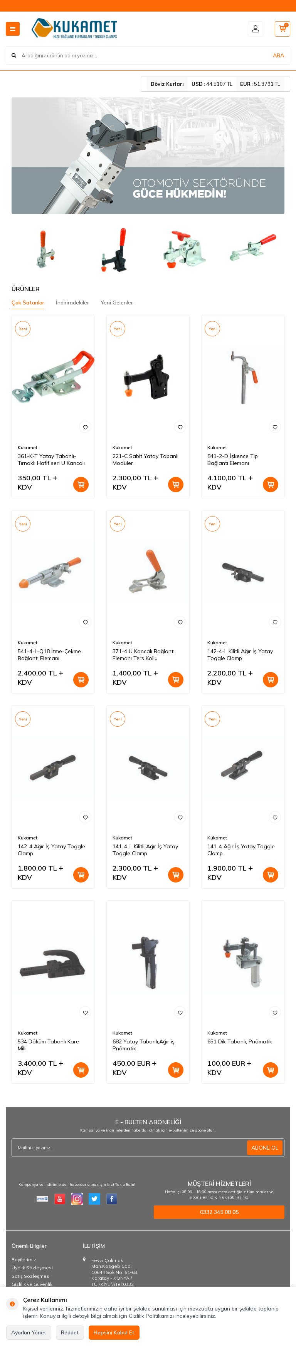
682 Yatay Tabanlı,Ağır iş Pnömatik (144, 1045)
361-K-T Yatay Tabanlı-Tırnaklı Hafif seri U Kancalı (51, 460)
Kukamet (27, 447)
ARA (278, 55)
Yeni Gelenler (117, 302)
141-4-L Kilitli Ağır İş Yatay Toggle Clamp (145, 850)
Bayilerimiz (24, 1259)
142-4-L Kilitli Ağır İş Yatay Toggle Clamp (240, 655)
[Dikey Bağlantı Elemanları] (113, 249)
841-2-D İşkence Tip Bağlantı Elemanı (232, 460)
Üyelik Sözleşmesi (32, 1267)
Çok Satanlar (28, 302)
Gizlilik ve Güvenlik (32, 1284)
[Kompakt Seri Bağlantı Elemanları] (252, 249)
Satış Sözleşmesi (31, 1276)
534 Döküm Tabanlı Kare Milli (48, 1045)
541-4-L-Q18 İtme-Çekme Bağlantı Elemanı (49, 655)
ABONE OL (264, 1147)
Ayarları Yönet (28, 1332)
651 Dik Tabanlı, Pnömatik (239, 1041)
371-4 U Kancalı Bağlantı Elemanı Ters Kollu (144, 655)
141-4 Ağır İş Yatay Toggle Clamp (241, 850)
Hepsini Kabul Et (114, 1332)
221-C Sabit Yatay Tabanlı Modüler (145, 460)
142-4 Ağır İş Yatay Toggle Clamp (51, 850)
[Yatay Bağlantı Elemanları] (44, 249)
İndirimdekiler (72, 302)
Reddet (70, 1332)
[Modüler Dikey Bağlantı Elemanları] (183, 249)
